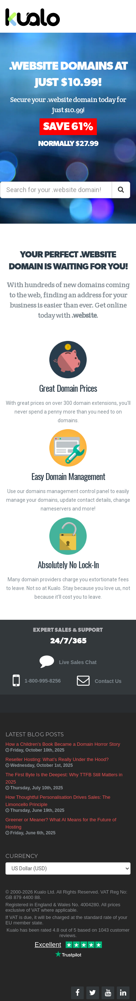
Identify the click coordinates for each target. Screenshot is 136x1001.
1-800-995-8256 (37, 681)
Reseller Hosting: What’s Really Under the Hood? (56, 759)
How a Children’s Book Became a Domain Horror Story (62, 744)
